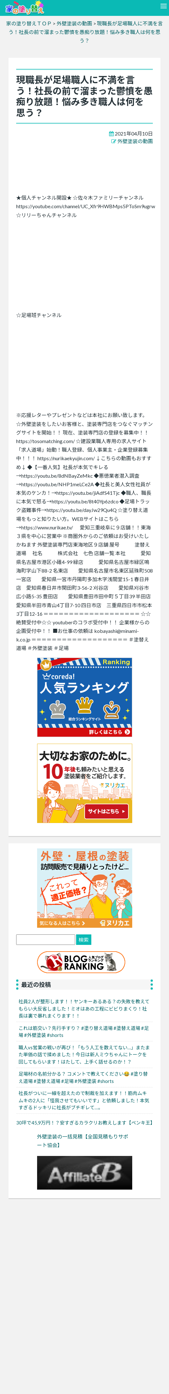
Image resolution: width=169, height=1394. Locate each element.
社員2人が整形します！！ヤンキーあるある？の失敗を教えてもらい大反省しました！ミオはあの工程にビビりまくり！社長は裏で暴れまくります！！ (83, 1009)
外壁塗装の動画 (135, 141)
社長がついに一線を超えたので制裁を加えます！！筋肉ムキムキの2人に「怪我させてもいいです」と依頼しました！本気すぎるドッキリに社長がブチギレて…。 (83, 1100)
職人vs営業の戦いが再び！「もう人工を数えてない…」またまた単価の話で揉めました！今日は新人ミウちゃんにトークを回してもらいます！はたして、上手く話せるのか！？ (84, 1055)
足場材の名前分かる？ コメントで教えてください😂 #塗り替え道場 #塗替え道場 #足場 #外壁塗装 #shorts (83, 1077)
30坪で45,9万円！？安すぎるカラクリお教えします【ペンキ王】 (85, 1122)
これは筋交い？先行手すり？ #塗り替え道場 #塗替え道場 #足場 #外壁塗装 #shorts (83, 1031)
